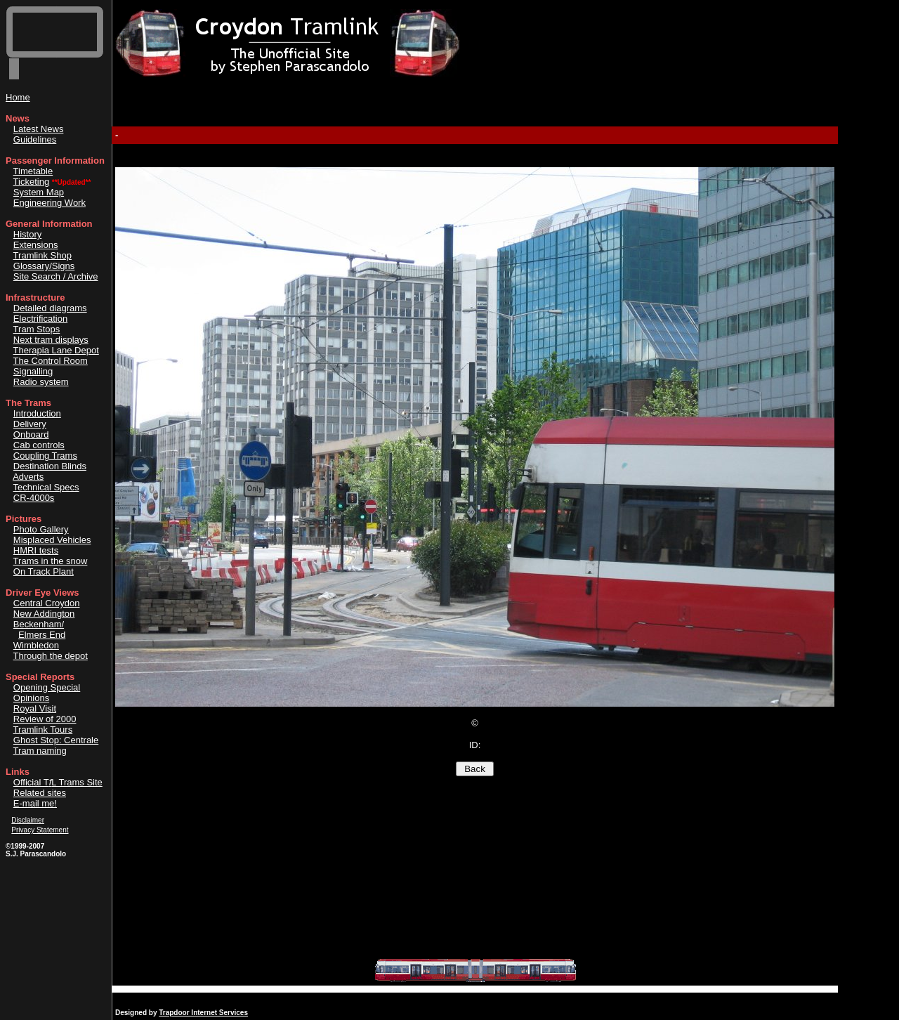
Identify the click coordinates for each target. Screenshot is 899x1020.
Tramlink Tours (43, 729)
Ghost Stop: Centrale (55, 740)
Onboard (31, 434)
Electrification (40, 318)
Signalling (33, 371)
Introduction (37, 413)
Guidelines (34, 139)
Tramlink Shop (42, 255)
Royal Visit (34, 708)
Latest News (38, 129)
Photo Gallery (41, 529)
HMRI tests (35, 550)
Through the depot (50, 655)
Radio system (41, 382)
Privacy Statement (39, 830)
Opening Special (46, 687)
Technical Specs (46, 487)
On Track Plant (43, 571)
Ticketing (31, 181)
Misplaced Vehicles (52, 540)
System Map (38, 192)
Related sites (39, 792)
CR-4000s (34, 497)
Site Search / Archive (55, 276)
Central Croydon (46, 603)
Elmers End (41, 634)
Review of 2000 (45, 719)
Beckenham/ (38, 624)
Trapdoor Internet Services (203, 1012)
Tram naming (40, 750)
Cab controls (39, 445)
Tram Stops (36, 329)
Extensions (35, 245)
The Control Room (50, 360)
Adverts (28, 476)
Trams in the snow (50, 561)
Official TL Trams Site (58, 782)
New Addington (43, 613)
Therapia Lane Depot (56, 350)
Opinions (31, 698)
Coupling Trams (45, 455)
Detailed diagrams (50, 308)
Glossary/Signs (43, 266)
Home (18, 97)
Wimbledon (36, 645)
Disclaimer (27, 820)
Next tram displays (50, 339)
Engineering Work (49, 202)
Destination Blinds (49, 466)
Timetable (33, 171)
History (27, 234)
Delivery (29, 424)
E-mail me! (35, 803)
